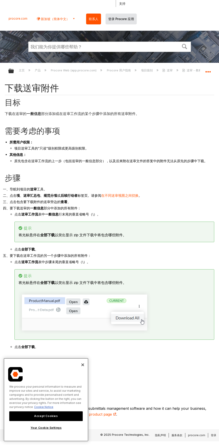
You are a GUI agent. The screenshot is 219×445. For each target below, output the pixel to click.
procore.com (18, 18)
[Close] (83, 365)
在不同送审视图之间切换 (120, 195)
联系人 (93, 19)
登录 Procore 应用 (121, 19)
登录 (213, 435)
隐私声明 (160, 435)
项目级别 (147, 70)
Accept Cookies (46, 416)
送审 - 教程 (192, 70)
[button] (184, 46)
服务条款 (177, 435)
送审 (168, 70)
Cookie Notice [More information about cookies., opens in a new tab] (43, 407)
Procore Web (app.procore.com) (74, 70)
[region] (46, 399)
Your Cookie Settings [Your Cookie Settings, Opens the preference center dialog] (46, 427)
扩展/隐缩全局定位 (208, 69)
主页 (22, 70)
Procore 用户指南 (119, 70)
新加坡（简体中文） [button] (54, 19)
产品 (38, 70)
